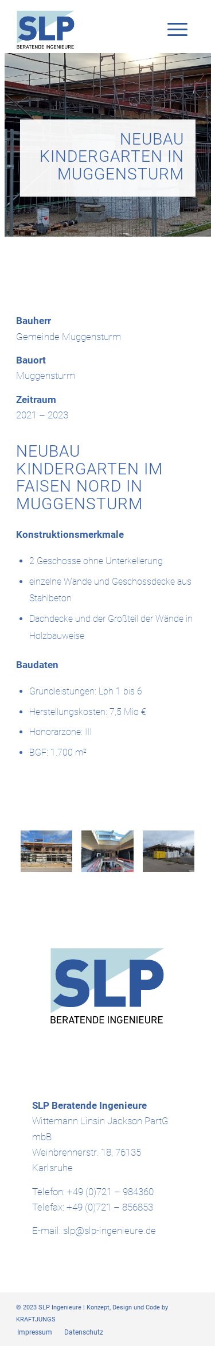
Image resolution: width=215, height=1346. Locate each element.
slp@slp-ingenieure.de (109, 1230)
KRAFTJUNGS (36, 1319)
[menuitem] (34, 1332)
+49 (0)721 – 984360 (110, 1191)
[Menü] (171, 30)
